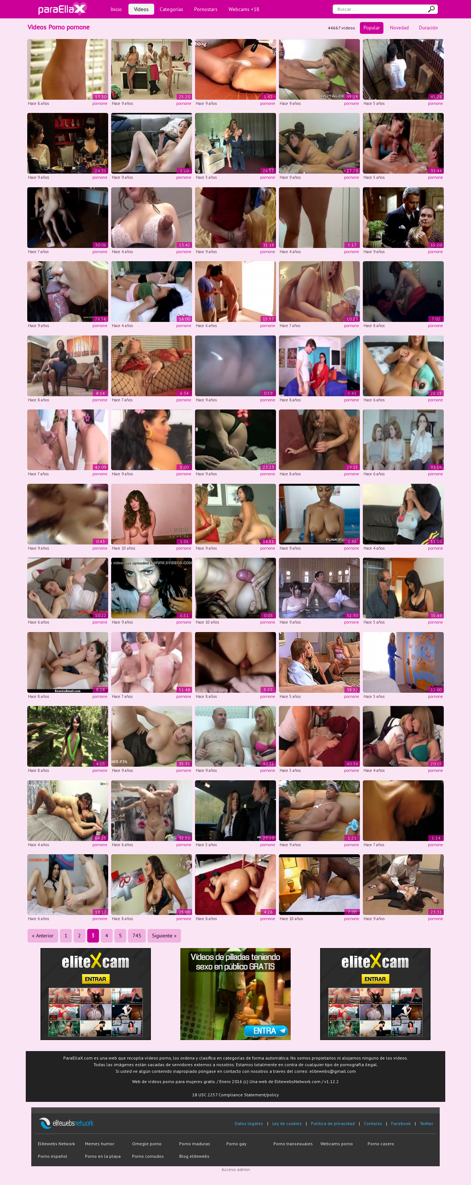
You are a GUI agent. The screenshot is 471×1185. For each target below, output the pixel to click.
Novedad (399, 28)
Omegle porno (147, 1143)
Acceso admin (236, 1169)
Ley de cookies (287, 1123)
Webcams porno (337, 1143)
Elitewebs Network (56, 1143)
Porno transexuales (293, 1143)
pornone (99, 103)
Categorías (171, 9)
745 (136, 935)
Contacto (373, 1123)
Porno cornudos (148, 1156)
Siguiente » (164, 935)
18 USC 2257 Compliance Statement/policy (235, 1094)
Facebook (401, 1123)
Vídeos (141, 9)
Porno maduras (194, 1143)
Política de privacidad (333, 1123)
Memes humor (99, 1143)
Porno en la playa (103, 1156)
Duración (428, 28)
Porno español (52, 1156)
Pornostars (205, 9)
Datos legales (249, 1123)
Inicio (116, 9)
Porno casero (381, 1143)
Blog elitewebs (194, 1156)
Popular (372, 28)
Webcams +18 (244, 9)
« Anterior (43, 935)
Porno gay (236, 1143)
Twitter (426, 1123)
